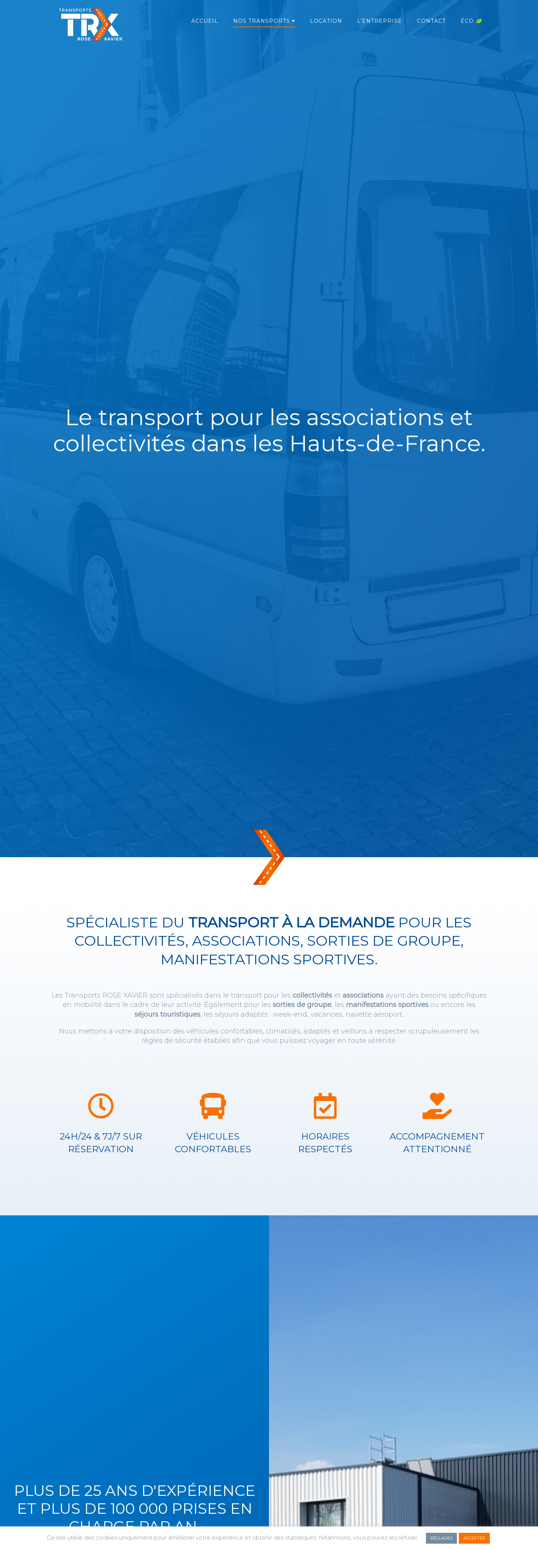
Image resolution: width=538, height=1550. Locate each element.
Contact (431, 21)
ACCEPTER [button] (474, 1538)
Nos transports (261, 21)
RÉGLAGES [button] (441, 1538)
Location (326, 21)
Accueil (204, 21)
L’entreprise (379, 21)
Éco (471, 21)
